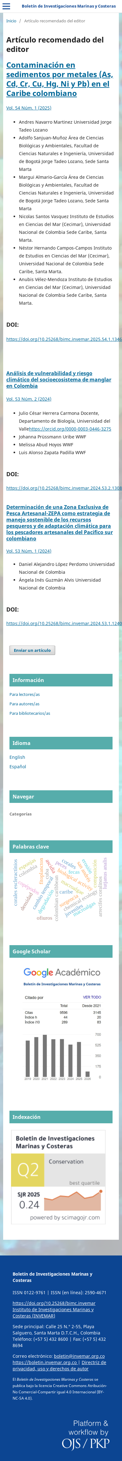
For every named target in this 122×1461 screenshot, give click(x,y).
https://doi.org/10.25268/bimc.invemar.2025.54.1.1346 (64, 339)
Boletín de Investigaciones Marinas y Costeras (69, 6)
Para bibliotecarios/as (29, 713)
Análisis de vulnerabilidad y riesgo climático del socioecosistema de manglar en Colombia (58, 379)
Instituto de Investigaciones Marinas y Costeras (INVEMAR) (53, 1312)
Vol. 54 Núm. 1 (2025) (28, 108)
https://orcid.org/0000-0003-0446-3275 (70, 429)
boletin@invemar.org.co (79, 1356)
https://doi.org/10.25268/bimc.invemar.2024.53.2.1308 (64, 488)
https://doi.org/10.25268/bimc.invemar (54, 1303)
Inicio (11, 21)
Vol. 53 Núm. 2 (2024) (28, 399)
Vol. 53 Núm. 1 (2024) (28, 551)
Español (17, 767)
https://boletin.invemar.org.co (45, 1362)
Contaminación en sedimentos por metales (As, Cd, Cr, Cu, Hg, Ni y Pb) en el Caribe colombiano (59, 78)
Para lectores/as (24, 694)
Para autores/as (24, 704)
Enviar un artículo (32, 650)
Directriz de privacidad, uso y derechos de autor (59, 1365)
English (17, 757)
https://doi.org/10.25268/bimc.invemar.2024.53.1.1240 (64, 623)
